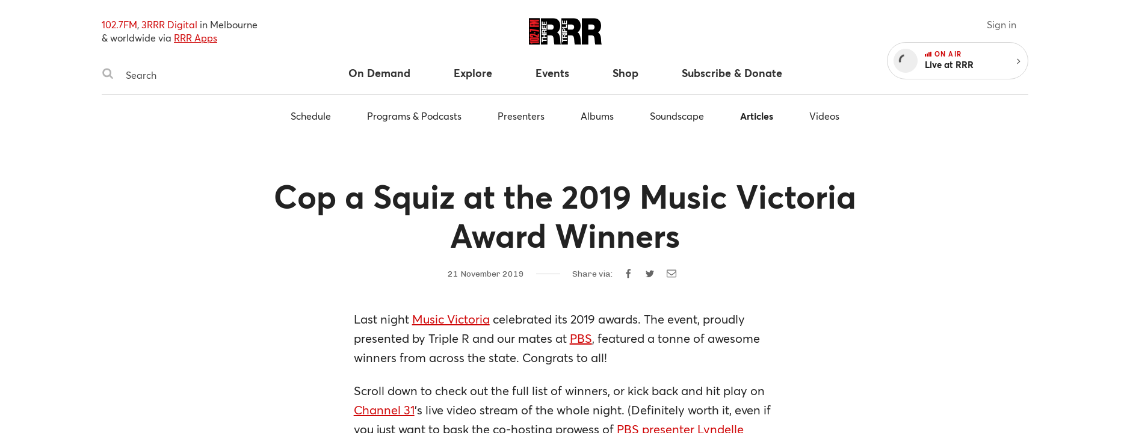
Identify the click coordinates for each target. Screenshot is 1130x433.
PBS (581, 338)
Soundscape (677, 115)
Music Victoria (451, 319)
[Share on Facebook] (628, 274)
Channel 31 (384, 410)
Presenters (521, 115)
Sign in (1001, 24)
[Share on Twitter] (650, 274)
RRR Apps (195, 37)
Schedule (311, 115)
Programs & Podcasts (414, 115)
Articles (756, 115)
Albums (597, 115)
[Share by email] (671, 274)
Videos (824, 115)
